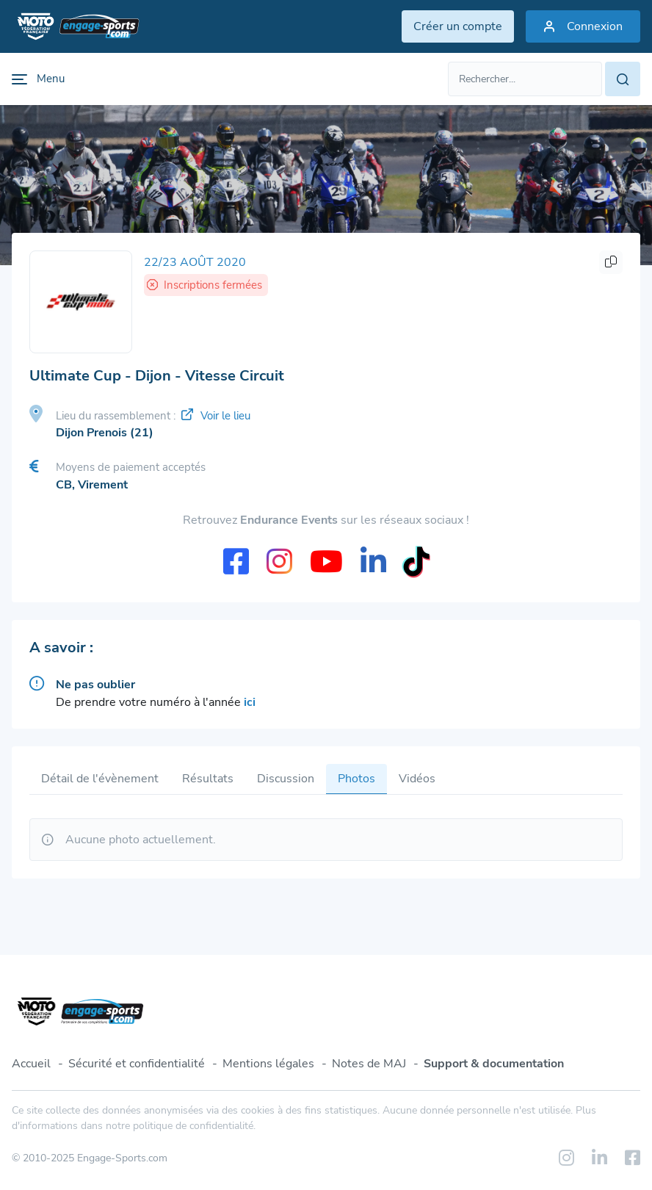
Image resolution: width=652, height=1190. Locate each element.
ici (250, 702)
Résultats (207, 779)
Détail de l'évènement (100, 779)
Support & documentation (494, 1064)
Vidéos (417, 779)
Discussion (285, 779)
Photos (356, 779)
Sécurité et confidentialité (136, 1064)
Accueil (31, 1064)
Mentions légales (268, 1064)
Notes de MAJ (369, 1064)
